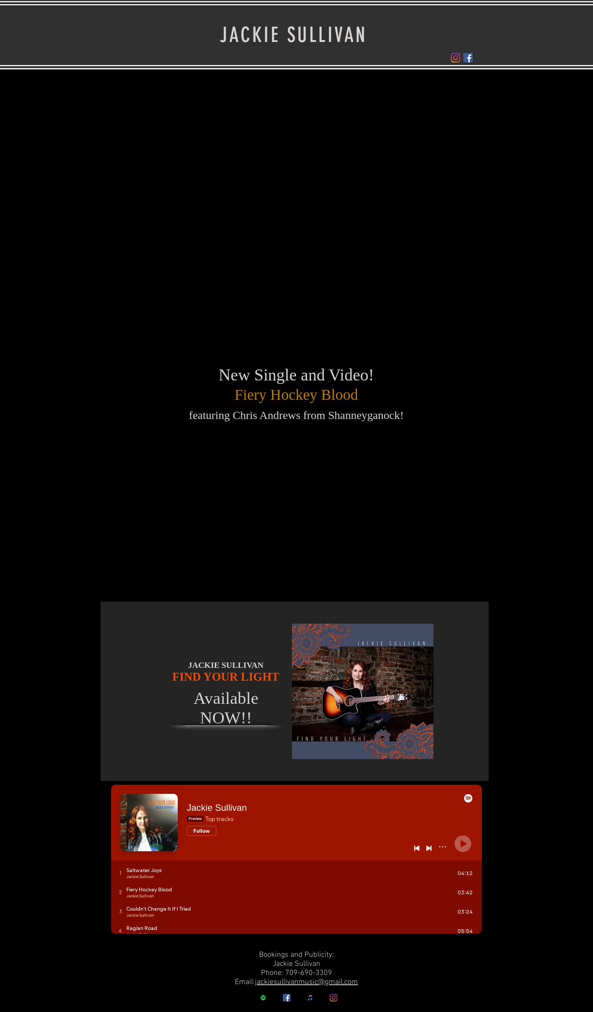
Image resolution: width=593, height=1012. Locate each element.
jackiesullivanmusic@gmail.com (306, 982)
